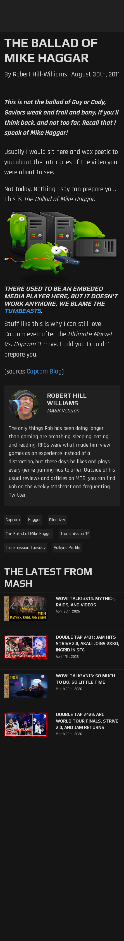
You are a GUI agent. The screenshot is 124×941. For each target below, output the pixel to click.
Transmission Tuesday (26, 548)
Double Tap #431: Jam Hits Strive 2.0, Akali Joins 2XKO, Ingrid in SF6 (87, 643)
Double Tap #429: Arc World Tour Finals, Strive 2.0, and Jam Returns (87, 721)
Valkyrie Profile (67, 548)
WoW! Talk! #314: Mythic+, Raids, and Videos (86, 601)
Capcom (13, 520)
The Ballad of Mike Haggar (29, 534)
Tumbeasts (22, 310)
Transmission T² (74, 534)
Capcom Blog (44, 371)
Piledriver (57, 520)
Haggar (34, 520)
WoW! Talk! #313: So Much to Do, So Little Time (85, 678)
